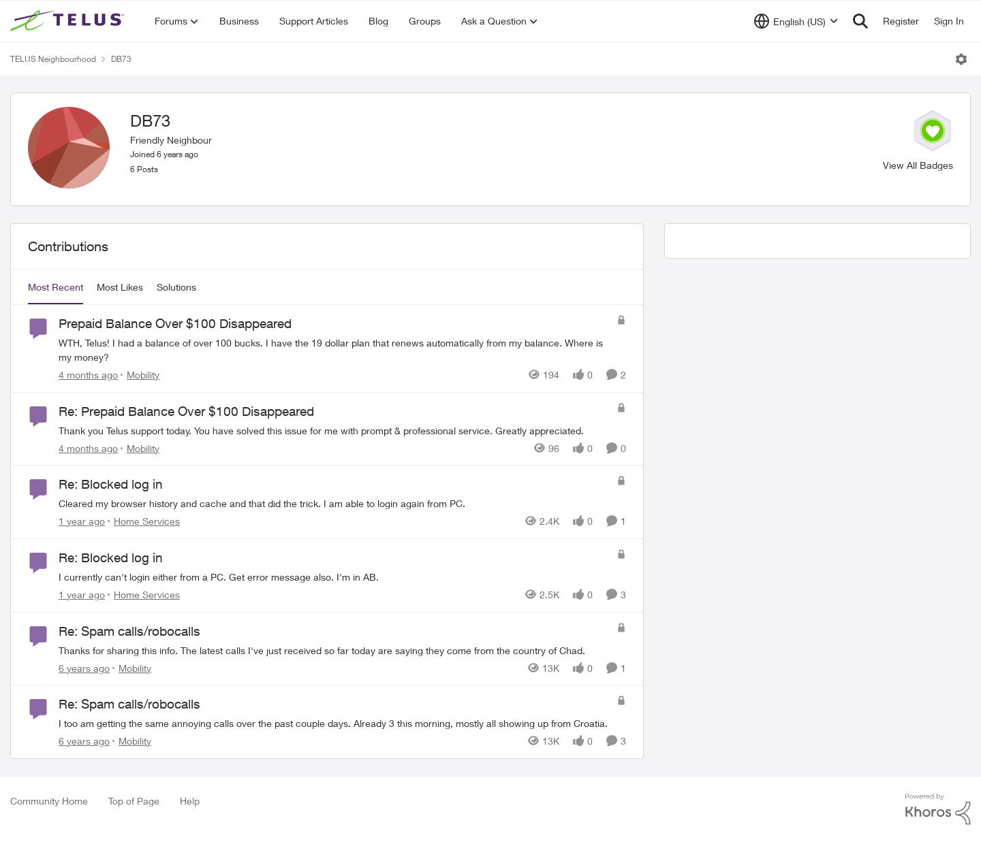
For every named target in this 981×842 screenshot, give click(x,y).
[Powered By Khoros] (938, 809)
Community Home (49, 801)
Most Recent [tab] (55, 287)
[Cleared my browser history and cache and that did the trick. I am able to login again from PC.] (334, 503)
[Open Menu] (961, 59)
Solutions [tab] (176, 287)
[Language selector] (796, 21)
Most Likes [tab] (120, 287)
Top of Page (133, 801)
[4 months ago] (88, 375)
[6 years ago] (84, 667)
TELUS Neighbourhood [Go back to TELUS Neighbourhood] (53, 59)
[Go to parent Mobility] (140, 375)
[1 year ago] (82, 521)
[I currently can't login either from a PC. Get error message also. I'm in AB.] (334, 577)
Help (190, 801)
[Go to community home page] (68, 21)
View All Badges (918, 165)
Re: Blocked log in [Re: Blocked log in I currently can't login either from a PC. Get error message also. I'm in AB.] (111, 557)
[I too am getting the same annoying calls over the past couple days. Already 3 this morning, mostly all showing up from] (334, 723)
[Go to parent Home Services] (144, 521)
